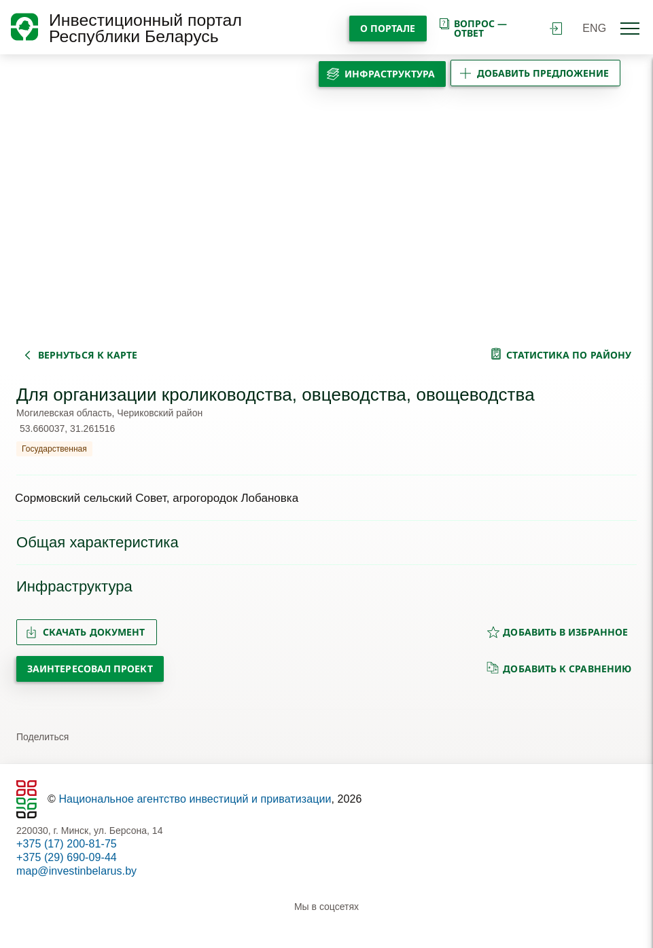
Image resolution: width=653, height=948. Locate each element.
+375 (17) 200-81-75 (66, 844)
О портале (388, 28)
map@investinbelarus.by (76, 871)
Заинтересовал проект (90, 668)
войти (556, 28)
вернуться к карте (87, 354)
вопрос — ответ (473, 28)
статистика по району (568, 354)
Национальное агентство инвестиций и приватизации (194, 799)
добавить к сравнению (559, 668)
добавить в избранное (557, 631)
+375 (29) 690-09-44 (66, 857)
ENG (594, 28)
